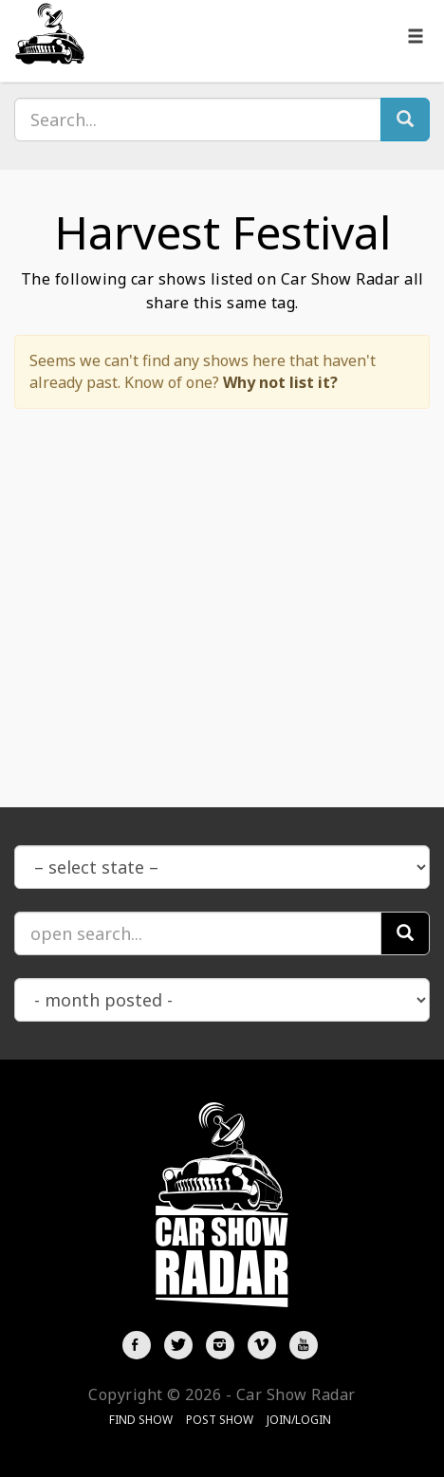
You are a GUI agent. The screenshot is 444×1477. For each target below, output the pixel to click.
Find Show (141, 1420)
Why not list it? (280, 382)
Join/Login (299, 1420)
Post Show (219, 1420)
